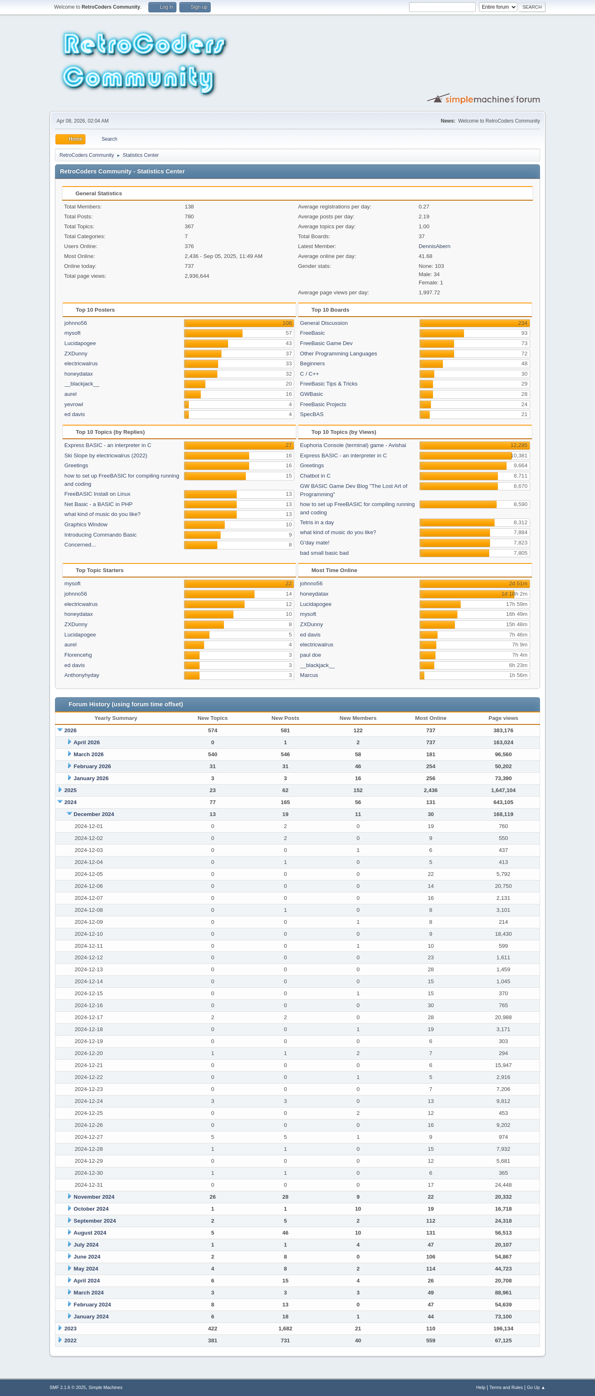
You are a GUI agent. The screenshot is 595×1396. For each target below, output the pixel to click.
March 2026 (89, 754)
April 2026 (87, 742)
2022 (70, 1340)
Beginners (312, 363)
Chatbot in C (315, 476)
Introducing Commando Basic (100, 535)
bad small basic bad (324, 553)
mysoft (72, 333)
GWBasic (311, 394)
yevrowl (73, 404)
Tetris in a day (317, 522)
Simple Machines (105, 1387)
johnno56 (75, 323)
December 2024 (94, 814)
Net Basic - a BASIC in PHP (98, 504)
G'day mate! (314, 542)
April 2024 (87, 1281)
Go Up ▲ (536, 1387)
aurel (70, 394)
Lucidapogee (80, 343)
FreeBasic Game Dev (326, 343)
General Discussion (324, 323)
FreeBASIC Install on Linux (97, 494)
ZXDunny (76, 353)
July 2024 (86, 1245)
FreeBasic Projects (323, 404)
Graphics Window (85, 524)
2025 (70, 790)
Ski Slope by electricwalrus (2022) (106, 455)
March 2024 (89, 1293)
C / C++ (309, 374)
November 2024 (94, 1197)
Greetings (76, 465)
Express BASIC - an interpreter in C (107, 445)
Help (481, 1387)
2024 (70, 802)
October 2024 (91, 1209)
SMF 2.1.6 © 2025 (68, 1387)
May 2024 (86, 1269)
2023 (70, 1328)
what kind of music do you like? (102, 514)
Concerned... (80, 545)
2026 (70, 730)
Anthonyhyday (81, 675)
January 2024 (91, 1316)
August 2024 (90, 1233)
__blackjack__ (81, 384)
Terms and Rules (506, 1387)
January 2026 (91, 778)
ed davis (74, 414)
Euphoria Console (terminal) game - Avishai (353, 445)
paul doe (310, 655)
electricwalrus (81, 363)
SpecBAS (312, 414)
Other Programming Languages (338, 353)
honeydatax (78, 374)
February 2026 (92, 766)
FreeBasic (312, 333)
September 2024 (95, 1221)
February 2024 (92, 1304)
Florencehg (78, 655)
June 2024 (87, 1257)
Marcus (309, 675)
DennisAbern (434, 246)
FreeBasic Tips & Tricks (328, 384)
